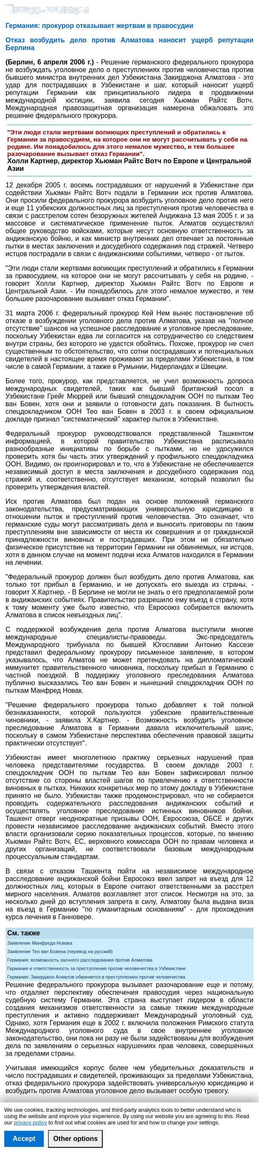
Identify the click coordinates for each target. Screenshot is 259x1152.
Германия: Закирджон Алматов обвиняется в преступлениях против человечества (96, 976)
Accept (24, 1138)
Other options (75, 1138)
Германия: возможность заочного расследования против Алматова (79, 959)
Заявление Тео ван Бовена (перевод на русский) (60, 951)
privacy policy (30, 1122)
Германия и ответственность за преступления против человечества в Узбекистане (96, 968)
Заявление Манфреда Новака (39, 943)
